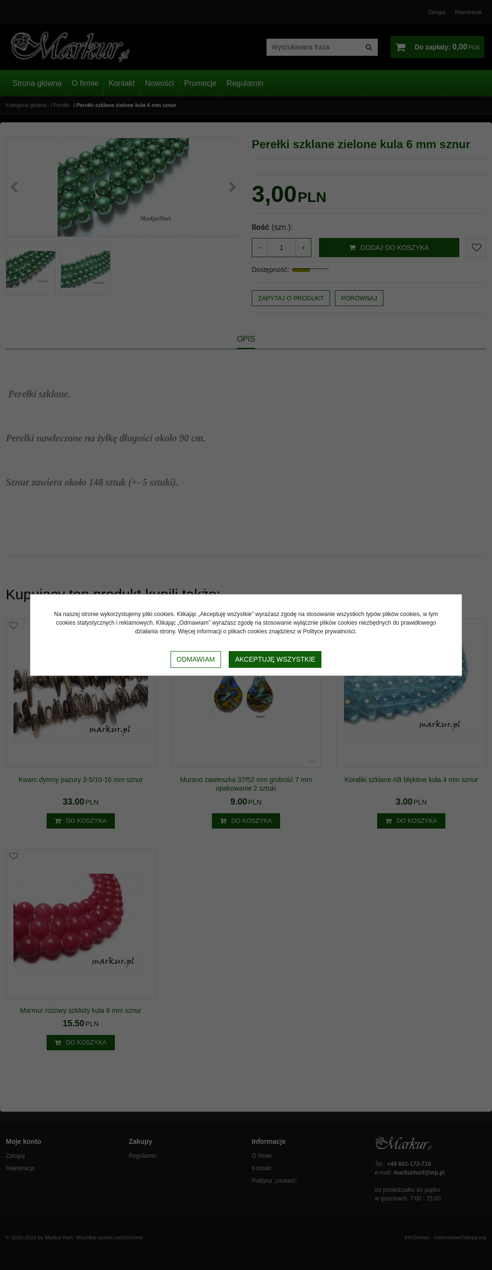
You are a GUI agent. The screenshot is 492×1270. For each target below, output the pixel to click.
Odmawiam (196, 659)
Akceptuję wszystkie (275, 659)
